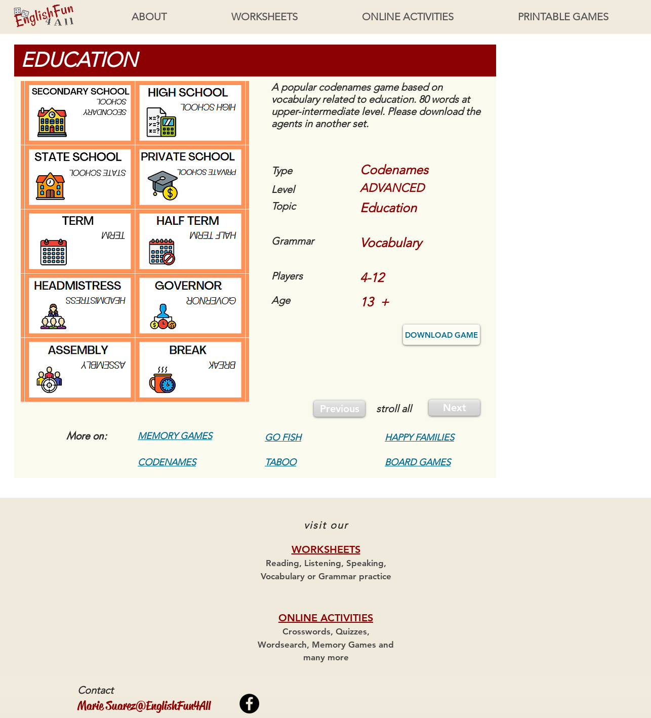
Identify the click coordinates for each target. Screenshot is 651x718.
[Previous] (339, 409)
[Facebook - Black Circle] (249, 703)
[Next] (454, 408)
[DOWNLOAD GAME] (441, 335)
